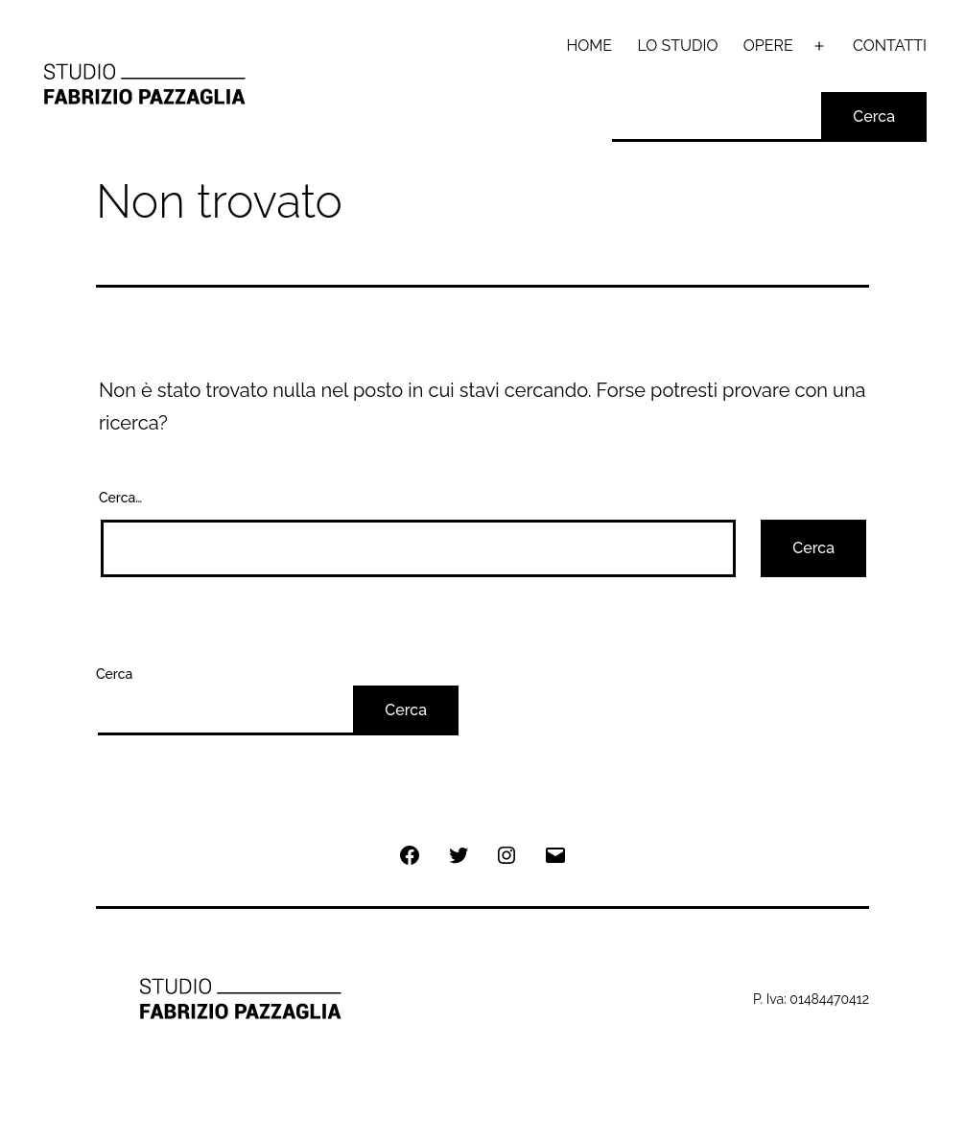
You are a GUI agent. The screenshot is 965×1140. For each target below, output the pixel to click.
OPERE (768, 45)
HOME (590, 45)
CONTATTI (890, 45)
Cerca (874, 116)
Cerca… (120, 497)
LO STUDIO (677, 45)
